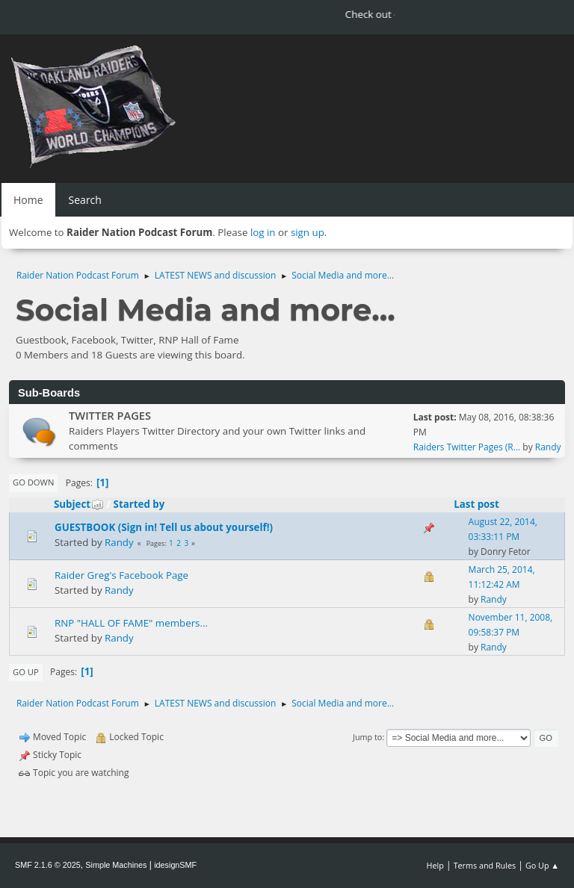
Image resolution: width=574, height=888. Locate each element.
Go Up (26, 671)
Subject (79, 504)
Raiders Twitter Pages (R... (466, 447)
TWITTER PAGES (110, 415)
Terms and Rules (485, 865)
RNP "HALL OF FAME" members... (131, 623)
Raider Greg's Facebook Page (121, 575)
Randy (548, 447)
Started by (139, 504)
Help (434, 865)
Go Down (33, 482)
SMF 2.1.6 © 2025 (48, 864)
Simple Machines (115, 864)
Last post (476, 504)
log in (263, 232)
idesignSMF (175, 864)
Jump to (367, 736)
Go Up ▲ (542, 865)
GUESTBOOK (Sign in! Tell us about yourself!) (164, 527)
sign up (307, 232)
